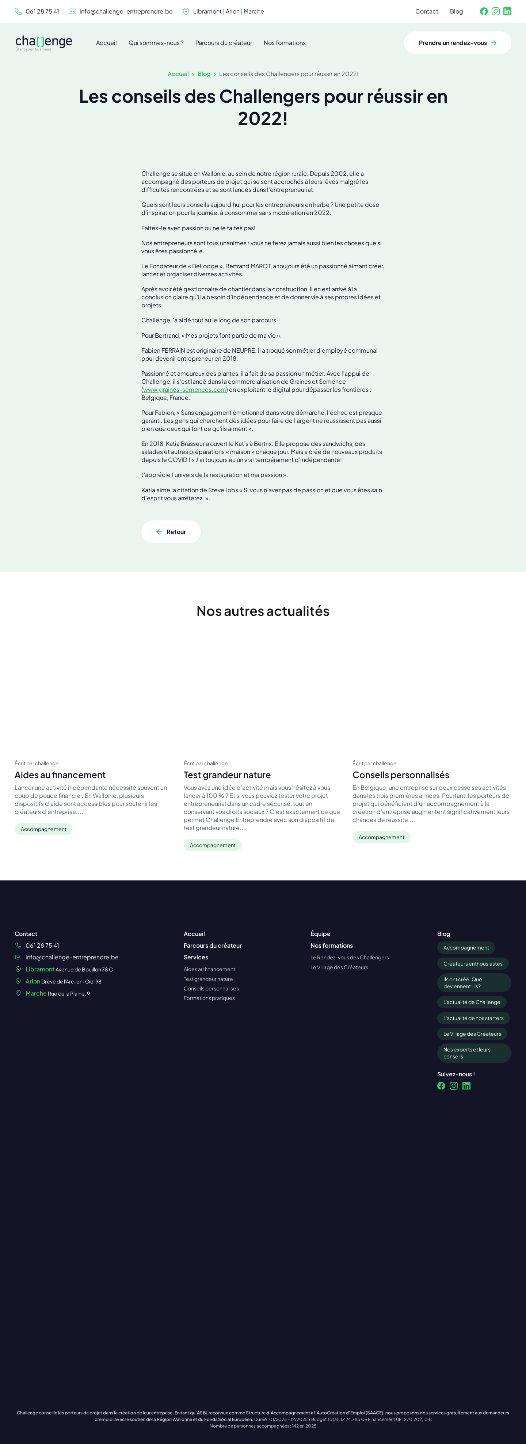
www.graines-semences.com (184, 543)
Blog (204, 73)
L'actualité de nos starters (473, 1170)
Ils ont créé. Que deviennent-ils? (462, 1135)
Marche (254, 11)
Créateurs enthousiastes (473, 1115)
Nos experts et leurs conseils (467, 1205)
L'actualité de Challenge (471, 1154)
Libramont (207, 11)
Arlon (233, 11)
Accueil (178, 73)
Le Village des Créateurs (472, 1186)
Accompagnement (466, 1099)
